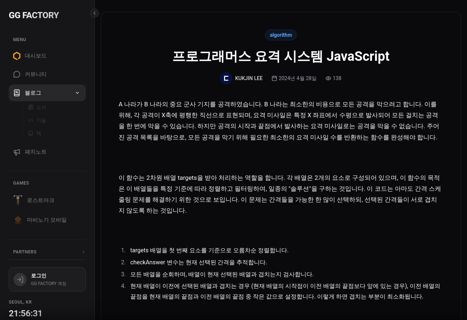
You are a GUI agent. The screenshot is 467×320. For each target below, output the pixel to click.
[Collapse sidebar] (94, 13)
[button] (77, 93)
